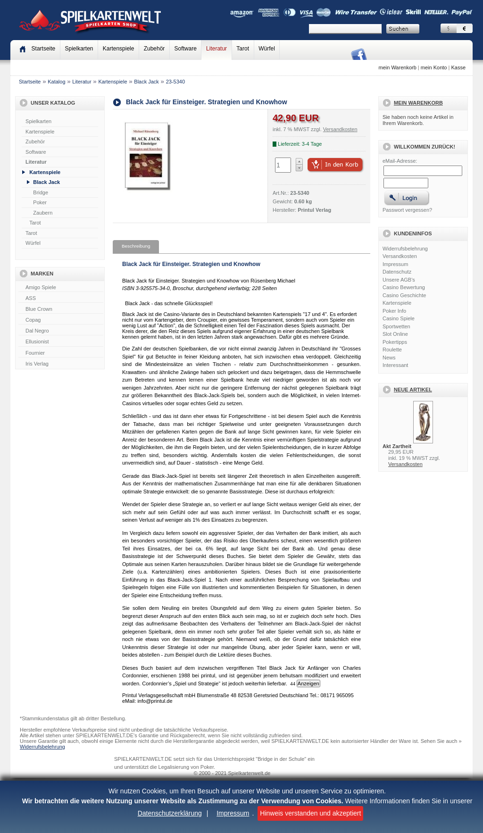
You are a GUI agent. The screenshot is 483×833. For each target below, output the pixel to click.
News (389, 357)
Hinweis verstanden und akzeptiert (310, 813)
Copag (60, 320)
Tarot (242, 48)
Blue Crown (60, 309)
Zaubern (42, 213)
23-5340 (175, 81)
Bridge (40, 192)
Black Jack (146, 81)
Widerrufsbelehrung (405, 248)
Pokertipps (395, 342)
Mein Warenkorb (418, 103)
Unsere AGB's (399, 280)
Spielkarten (79, 48)
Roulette (392, 349)
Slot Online (395, 334)
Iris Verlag (60, 364)
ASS (60, 298)
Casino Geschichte (404, 295)
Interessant (395, 365)
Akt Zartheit (397, 446)
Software (186, 48)
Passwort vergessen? (407, 210)
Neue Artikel (413, 389)
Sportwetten (396, 326)
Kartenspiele (118, 48)
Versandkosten (400, 256)
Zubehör (154, 48)
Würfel (266, 48)
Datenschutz (397, 272)
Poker (40, 202)
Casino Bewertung (404, 287)
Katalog (56, 81)
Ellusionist (60, 342)
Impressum (233, 813)
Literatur (216, 48)
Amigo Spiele (60, 287)
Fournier (60, 353)
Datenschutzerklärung (170, 813)
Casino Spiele (399, 318)
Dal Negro (60, 331)
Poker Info (394, 311)
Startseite (30, 81)
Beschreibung (136, 246)
